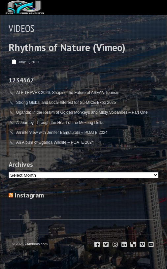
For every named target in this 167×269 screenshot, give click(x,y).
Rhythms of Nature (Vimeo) (67, 47)
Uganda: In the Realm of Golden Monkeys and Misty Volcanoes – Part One (82, 112)
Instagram (29, 195)
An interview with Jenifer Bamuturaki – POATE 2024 (62, 132)
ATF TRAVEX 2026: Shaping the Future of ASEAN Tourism (67, 92)
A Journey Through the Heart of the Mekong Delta (60, 122)
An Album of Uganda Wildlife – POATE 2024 (55, 142)
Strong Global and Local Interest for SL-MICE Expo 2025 (66, 102)
